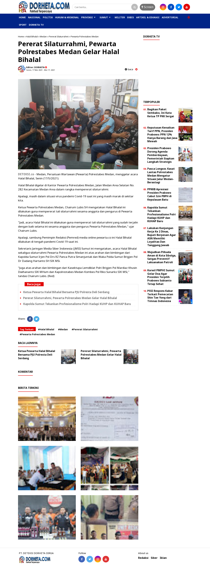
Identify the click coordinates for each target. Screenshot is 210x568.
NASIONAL (34, 17)
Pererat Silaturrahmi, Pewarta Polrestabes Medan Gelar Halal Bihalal (70, 298)
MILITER (120, 17)
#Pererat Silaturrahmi (85, 329)
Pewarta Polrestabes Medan (85, 36)
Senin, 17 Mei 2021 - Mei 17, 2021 (40, 70)
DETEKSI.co (26, 174)
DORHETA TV (36, 24)
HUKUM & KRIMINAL (67, 17)
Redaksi (143, 558)
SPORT (23, 24)
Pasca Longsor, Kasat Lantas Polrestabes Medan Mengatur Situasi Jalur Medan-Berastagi (161, 175)
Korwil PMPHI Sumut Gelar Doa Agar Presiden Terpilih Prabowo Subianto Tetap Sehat (161, 277)
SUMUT (104, 17)
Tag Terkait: (27, 329)
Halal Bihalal (32, 36)
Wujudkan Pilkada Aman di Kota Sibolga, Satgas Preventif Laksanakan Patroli (161, 257)
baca (129, 69)
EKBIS (130, 17)
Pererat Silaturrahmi (59, 36)
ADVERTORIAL (170, 17)
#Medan (63, 329)
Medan (43, 36)
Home (21, 36)
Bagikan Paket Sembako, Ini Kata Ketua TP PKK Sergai (160, 113)
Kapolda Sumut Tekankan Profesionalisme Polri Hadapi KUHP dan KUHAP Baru (77, 304)
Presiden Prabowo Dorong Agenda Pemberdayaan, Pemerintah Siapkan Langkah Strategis (160, 155)
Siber (154, 558)
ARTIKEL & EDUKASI (147, 17)
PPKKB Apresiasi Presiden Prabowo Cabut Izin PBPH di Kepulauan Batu (159, 194)
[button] (188, 16)
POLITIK (48, 17)
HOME (22, 17)
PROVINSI (87, 17)
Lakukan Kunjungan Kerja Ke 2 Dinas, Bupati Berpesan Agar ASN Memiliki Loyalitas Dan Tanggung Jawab (161, 236)
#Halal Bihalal (46, 329)
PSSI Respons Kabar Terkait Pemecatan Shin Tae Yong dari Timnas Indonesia (160, 296)
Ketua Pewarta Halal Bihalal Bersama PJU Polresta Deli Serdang (66, 292)
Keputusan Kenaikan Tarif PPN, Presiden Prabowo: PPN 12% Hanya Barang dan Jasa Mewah (162, 134)
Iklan (163, 558)
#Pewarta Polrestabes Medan (37, 334)
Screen (147, 7)
